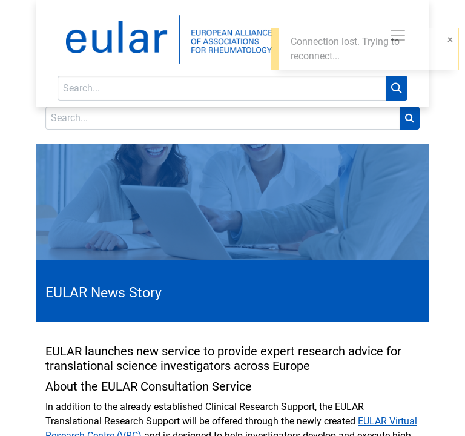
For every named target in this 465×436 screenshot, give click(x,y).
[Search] (396, 88)
